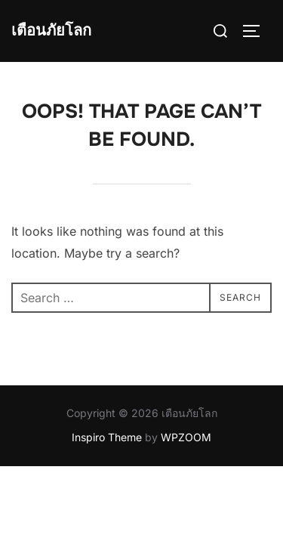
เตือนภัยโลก (51, 30)
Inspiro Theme (107, 437)
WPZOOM (186, 437)
